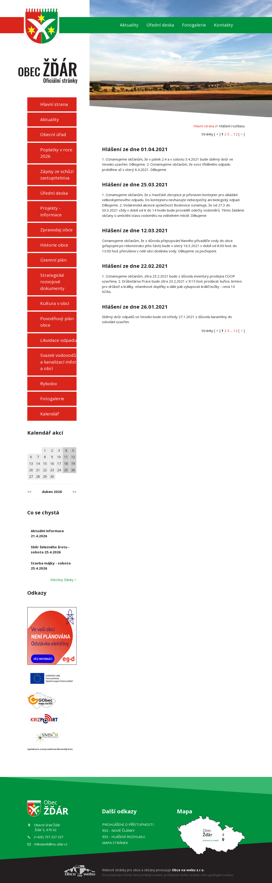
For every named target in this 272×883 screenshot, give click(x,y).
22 (45, 470)
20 (31, 470)
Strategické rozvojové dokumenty (52, 281)
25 (66, 470)
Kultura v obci (54, 303)
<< (29, 491)
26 (73, 470)
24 (59, 470)
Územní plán (53, 260)
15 (45, 463)
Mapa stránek (115, 842)
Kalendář (49, 414)
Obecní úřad (53, 134)
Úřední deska (160, 25)
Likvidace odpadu (58, 340)
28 (38, 476)
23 (52, 470)
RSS (118, 830)
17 (59, 463)
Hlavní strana (54, 104)
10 (59, 457)
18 (66, 463)
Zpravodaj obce (56, 230)
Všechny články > (63, 579)
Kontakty (223, 25)
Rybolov (48, 384)
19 (73, 463)
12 (73, 457)
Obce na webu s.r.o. (188, 870)
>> (74, 491)
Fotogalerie (194, 25)
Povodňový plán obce (57, 322)
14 (38, 463)
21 (38, 470)
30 (52, 476)
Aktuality (129, 25)
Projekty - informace (51, 211)
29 (45, 476)
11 (66, 457)
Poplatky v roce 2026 (56, 153)
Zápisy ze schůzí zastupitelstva (57, 174)
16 (52, 463)
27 (31, 476)
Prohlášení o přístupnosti (128, 824)
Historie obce (54, 245)
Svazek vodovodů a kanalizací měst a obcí (58, 361)
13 (31, 463)
